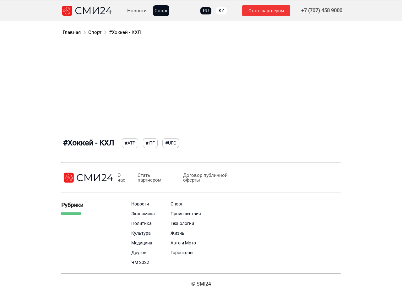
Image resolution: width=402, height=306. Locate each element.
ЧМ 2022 (140, 262)
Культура (141, 233)
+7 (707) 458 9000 (321, 10)
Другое (138, 252)
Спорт (161, 10)
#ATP (130, 142)
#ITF (150, 142)
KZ (221, 11)
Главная (72, 32)
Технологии (182, 223)
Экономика (143, 213)
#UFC (170, 142)
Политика (141, 223)
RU (206, 11)
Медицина (141, 242)
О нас (121, 178)
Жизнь (177, 233)
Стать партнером (266, 10)
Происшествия (186, 213)
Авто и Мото (183, 242)
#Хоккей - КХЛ (125, 32)
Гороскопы (182, 252)
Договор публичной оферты (205, 178)
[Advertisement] (201, 88)
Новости (137, 10)
